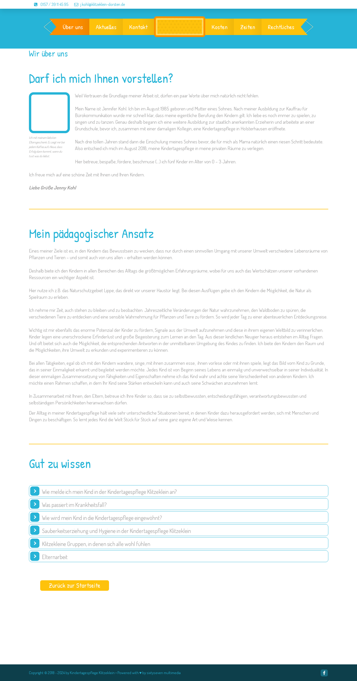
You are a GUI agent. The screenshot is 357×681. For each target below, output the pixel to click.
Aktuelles (106, 27)
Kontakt (138, 27)
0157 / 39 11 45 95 (49, 4)
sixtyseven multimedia (164, 672)
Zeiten (248, 27)
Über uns (72, 27)
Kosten (219, 27)
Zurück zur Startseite (74, 585)
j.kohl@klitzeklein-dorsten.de (97, 4)
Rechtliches (281, 27)
